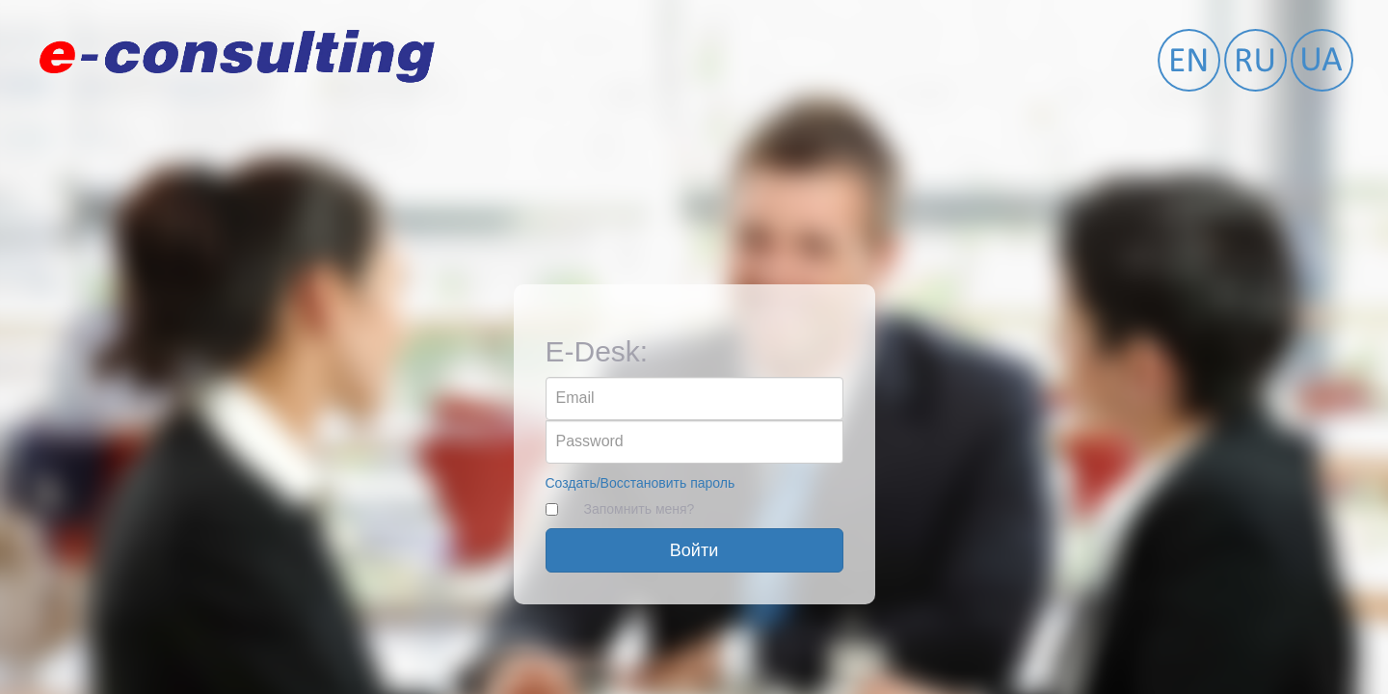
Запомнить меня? (639, 509)
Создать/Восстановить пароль (640, 483)
